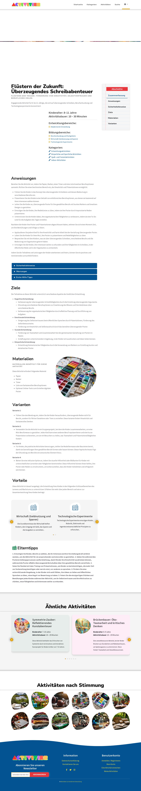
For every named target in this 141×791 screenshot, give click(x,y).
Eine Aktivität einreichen (111, 768)
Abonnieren (39, 774)
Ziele (110, 112)
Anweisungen (114, 101)
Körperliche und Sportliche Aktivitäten (66, 154)
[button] (53, 535)
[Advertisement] (70, 25)
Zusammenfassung (116, 95)
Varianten (112, 123)
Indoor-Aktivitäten (58, 160)
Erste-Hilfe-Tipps (24, 277)
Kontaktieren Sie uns (71, 764)
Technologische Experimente (61, 142)
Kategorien (92, 4)
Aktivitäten (106, 4)
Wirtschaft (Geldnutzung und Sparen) (64, 139)
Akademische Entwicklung (60, 127)
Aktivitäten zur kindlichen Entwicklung (71, 781)
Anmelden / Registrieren (111, 761)
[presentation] (11, 521)
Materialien (113, 118)
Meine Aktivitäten (111, 771)
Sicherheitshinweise (25, 265)
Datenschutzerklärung (70, 761)
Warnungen (21, 271)
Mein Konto (111, 764)
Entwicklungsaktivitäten (60, 151)
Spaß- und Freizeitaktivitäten (62, 157)
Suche (117, 4)
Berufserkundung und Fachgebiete (63, 136)
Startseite (78, 4)
